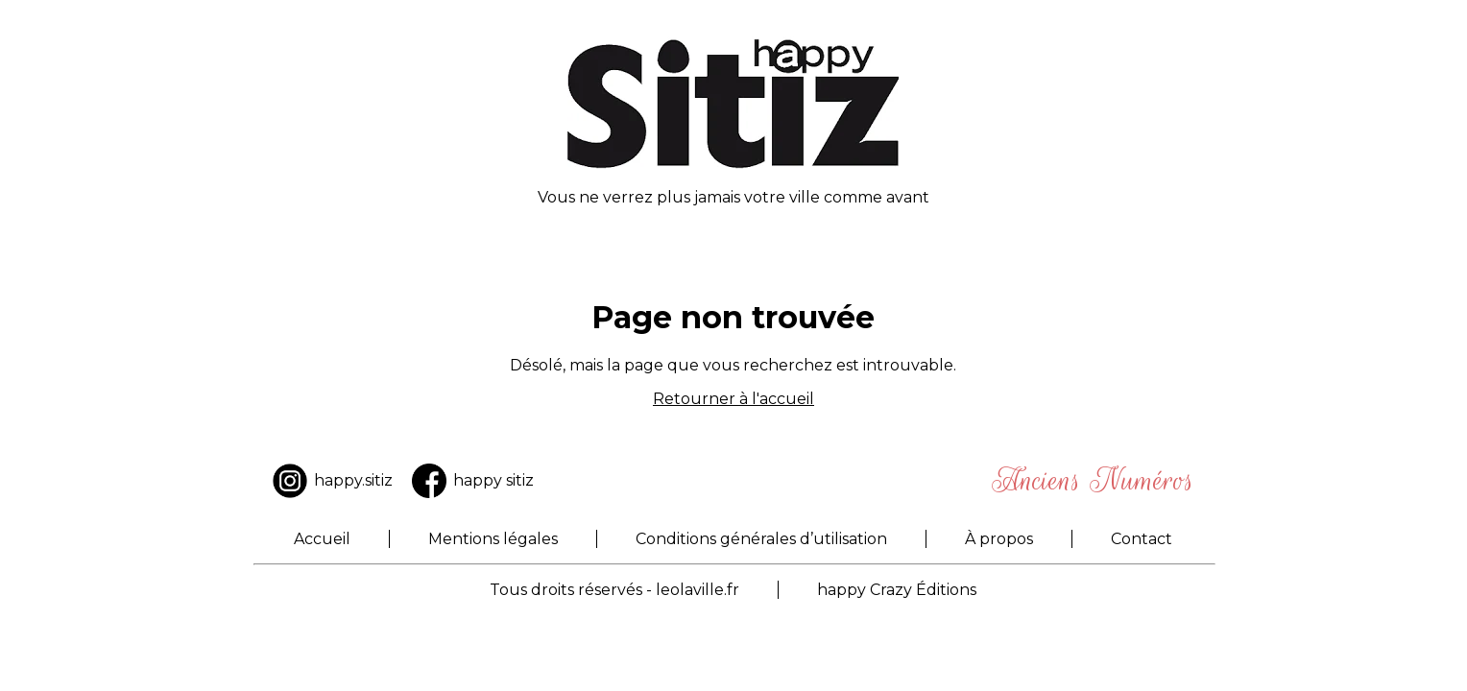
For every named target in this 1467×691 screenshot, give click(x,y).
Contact (1141, 539)
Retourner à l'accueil (733, 399)
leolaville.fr (697, 590)
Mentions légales (493, 539)
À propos (999, 539)
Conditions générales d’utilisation (761, 539)
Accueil (322, 539)
